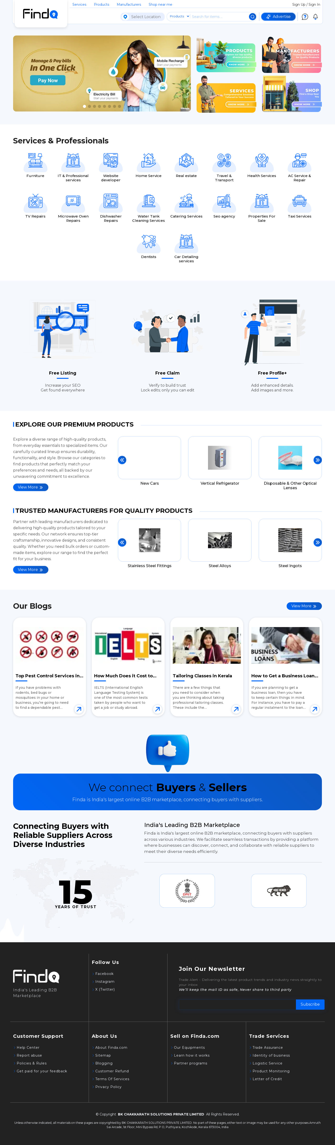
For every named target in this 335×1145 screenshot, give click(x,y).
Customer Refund (112, 1071)
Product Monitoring (271, 1071)
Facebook (104, 974)
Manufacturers (129, 4)
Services (79, 4)
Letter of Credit (267, 1079)
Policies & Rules (32, 1063)
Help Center (28, 1047)
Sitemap (103, 1055)
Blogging (104, 1063)
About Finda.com (111, 1047)
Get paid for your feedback (42, 1071)
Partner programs (190, 1063)
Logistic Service (268, 1063)
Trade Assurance (268, 1047)
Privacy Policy (108, 1087)
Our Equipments (189, 1047)
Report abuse (29, 1055)
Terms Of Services (112, 1079)
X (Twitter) (105, 989)
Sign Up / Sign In (306, 4)
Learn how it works (192, 1055)
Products (101, 4)
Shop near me (160, 4)
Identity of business (271, 1055)
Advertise (278, 16)
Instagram (105, 981)
